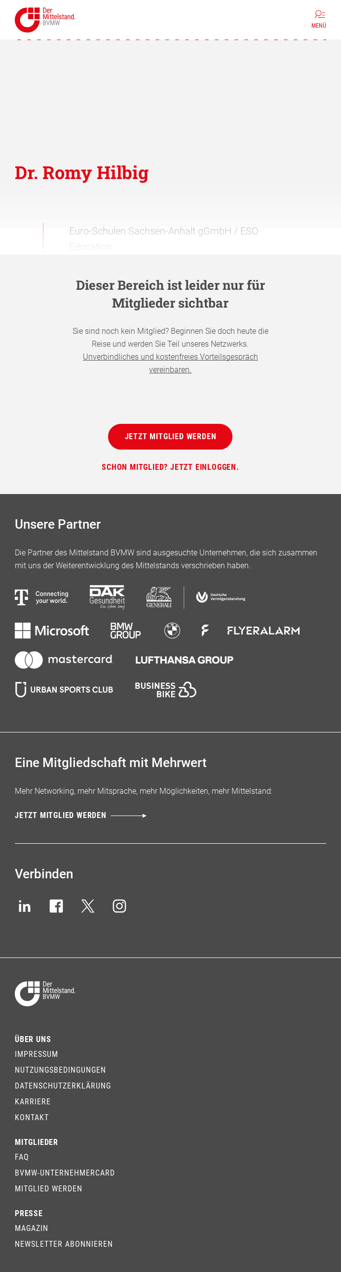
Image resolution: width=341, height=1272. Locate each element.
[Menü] (318, 20)
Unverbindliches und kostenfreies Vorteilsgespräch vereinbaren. (170, 363)
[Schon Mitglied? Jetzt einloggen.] (170, 467)
